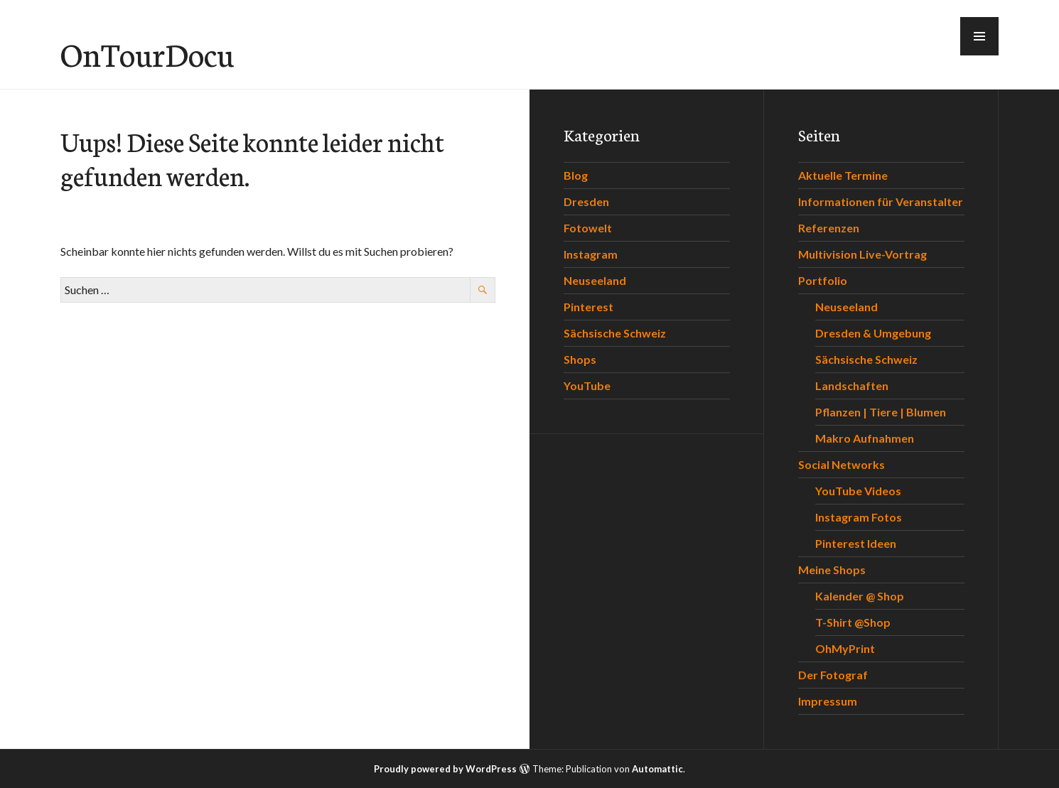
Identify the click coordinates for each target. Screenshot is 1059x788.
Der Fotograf (833, 674)
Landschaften (851, 385)
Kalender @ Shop (859, 596)
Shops (580, 359)
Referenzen (828, 227)
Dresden (586, 201)
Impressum (827, 701)
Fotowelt (588, 227)
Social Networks (841, 464)
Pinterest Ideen (855, 543)
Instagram (591, 254)
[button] (979, 36)
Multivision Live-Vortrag (862, 254)
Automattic (657, 768)
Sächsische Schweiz (615, 333)
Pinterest (588, 306)
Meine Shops (832, 569)
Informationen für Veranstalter (880, 201)
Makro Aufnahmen (864, 438)
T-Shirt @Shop (853, 622)
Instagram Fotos (858, 517)
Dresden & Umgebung (873, 333)
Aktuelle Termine (843, 175)
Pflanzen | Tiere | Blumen (880, 412)
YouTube (587, 385)
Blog (576, 175)
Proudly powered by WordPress (445, 768)
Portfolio (822, 280)
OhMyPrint (845, 648)
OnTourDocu (147, 53)
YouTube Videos (858, 490)
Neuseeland (595, 280)
